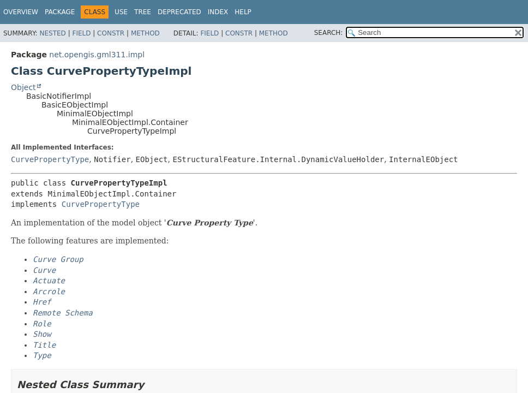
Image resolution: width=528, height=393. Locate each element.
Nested (52, 33)
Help (243, 12)
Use (121, 12)
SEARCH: (328, 33)
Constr (110, 33)
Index (218, 12)
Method (145, 33)
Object (23, 87)
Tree (142, 12)
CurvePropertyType (50, 159)
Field (81, 33)
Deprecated (179, 12)
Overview (20, 12)
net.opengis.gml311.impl (97, 54)
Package (60, 12)
